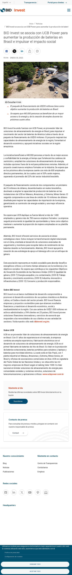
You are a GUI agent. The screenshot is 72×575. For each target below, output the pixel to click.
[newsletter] (46, 492)
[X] (22, 492)
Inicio (31, 24)
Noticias (39, 24)
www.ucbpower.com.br (53, 374)
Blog (4, 463)
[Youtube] (30, 492)
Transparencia (30, 3)
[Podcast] (38, 492)
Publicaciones (8, 472)
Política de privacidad (12, 552)
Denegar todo (35, 564)
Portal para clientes (57, 3)
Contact (18, 433)
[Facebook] (6, 492)
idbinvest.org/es (41, 321)
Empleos (41, 472)
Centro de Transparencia (47, 463)
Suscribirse (18, 401)
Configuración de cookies (13, 556)
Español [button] (5, 2)
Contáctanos (43, 468)
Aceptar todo (35, 571)
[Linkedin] (14, 492)
